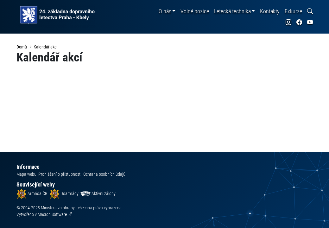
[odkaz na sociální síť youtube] (310, 22)
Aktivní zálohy (98, 193)
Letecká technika (232, 11)
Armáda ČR (31, 193)
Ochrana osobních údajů (104, 174)
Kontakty (270, 11)
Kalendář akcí (45, 46)
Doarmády (64, 193)
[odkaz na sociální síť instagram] (288, 22)
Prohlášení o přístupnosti (59, 174)
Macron (52, 214)
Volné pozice (194, 11)
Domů (21, 46)
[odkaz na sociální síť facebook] (299, 22)
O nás (165, 11)
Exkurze (293, 11)
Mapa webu (26, 174)
